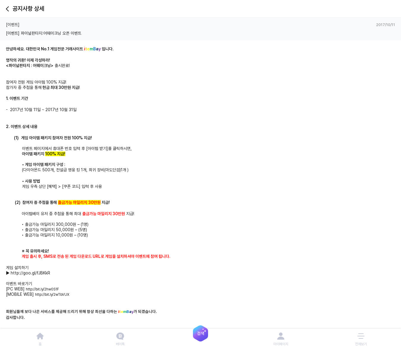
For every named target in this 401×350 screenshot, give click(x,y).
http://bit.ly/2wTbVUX (52, 295)
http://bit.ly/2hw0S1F (42, 289)
